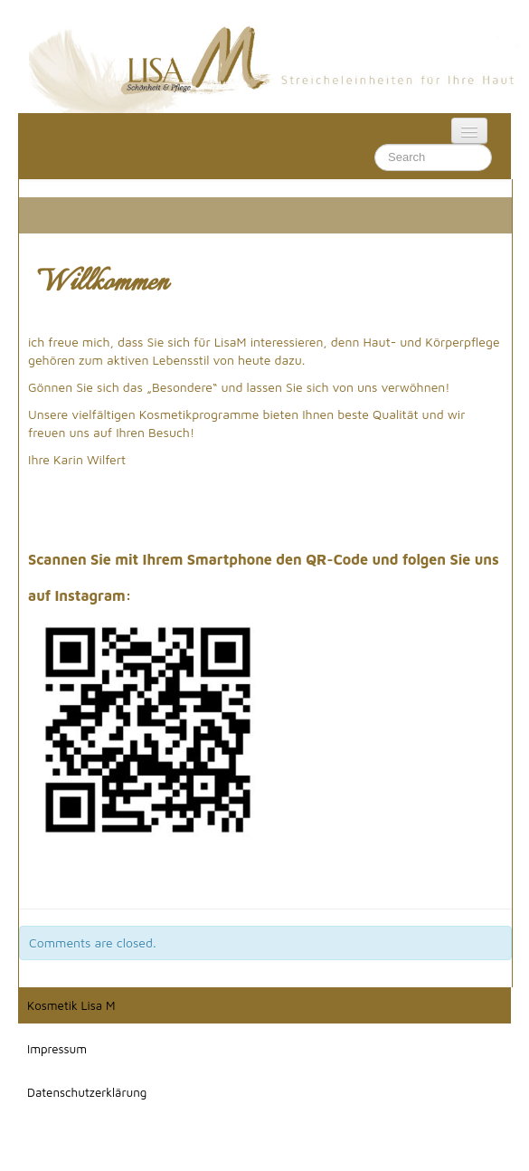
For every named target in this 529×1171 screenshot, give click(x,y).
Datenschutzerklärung (86, 1092)
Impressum (57, 1049)
